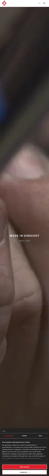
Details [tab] (24, 435)
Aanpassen (24, 472)
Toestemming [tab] (8, 435)
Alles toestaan (24, 467)
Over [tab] (40, 435)
